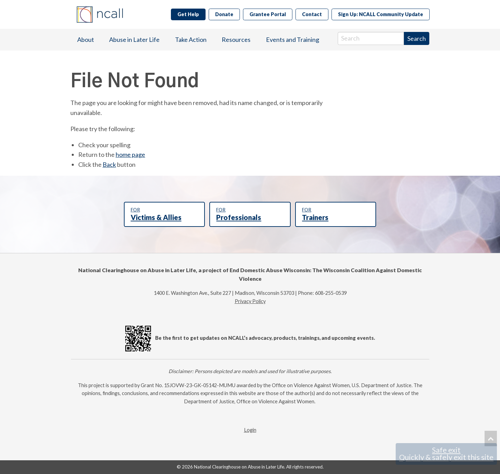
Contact (312, 14)
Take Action (191, 39)
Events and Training (292, 39)
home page (130, 154)
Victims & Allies (164, 214)
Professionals (249, 214)
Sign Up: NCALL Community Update (380, 14)
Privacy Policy (250, 301)
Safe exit (446, 454)
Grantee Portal (267, 14)
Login (250, 430)
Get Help (188, 14)
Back (109, 164)
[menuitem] (85, 39)
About (85, 39)
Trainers (335, 214)
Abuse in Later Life (134, 39)
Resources (236, 39)
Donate (224, 14)
